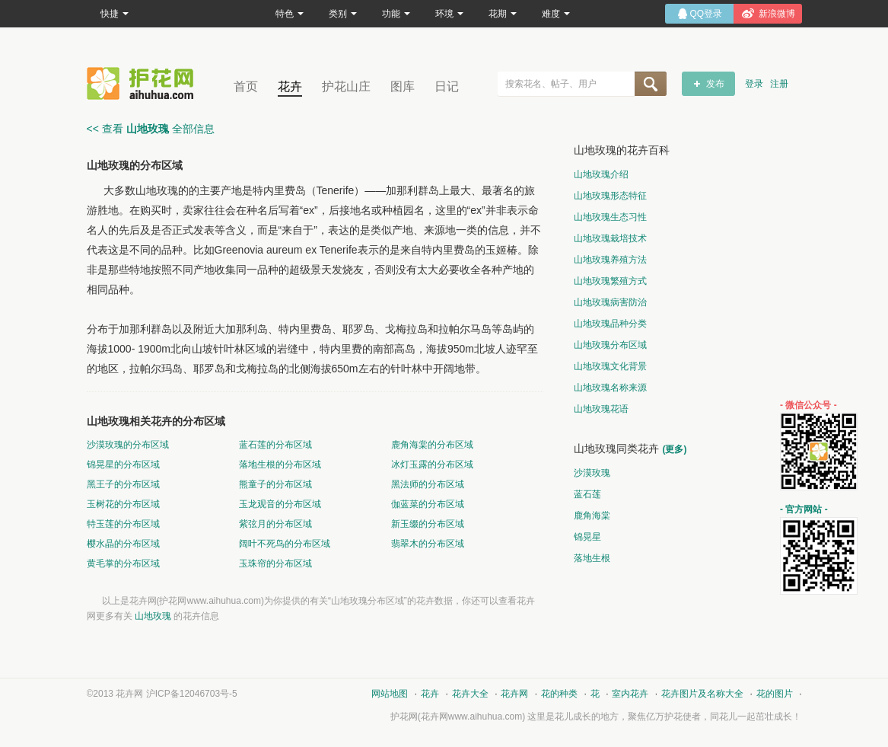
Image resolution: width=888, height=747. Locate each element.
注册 (779, 83)
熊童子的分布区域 (275, 484)
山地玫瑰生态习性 (610, 217)
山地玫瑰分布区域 (610, 345)
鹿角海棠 (592, 515)
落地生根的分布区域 (280, 464)
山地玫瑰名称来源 (610, 387)
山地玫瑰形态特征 (610, 195)
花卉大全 (470, 693)
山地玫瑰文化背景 (610, 366)
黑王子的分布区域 (123, 484)
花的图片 (774, 693)
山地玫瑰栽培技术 (610, 238)
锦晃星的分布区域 (123, 464)
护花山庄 (346, 86)
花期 (503, 13)
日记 (446, 86)
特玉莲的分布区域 (123, 524)
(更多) (675, 449)
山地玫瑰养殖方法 (610, 259)
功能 (396, 13)
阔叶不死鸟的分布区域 (284, 543)
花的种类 (559, 693)
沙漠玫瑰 (592, 473)
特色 (289, 13)
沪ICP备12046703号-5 (191, 693)
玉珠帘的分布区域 (275, 563)
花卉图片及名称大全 (702, 693)
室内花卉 (630, 693)
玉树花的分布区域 (123, 504)
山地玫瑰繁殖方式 (610, 281)
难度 (556, 13)
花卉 (290, 86)
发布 (715, 83)
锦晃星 (587, 537)
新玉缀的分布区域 (427, 524)
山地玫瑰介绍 (601, 174)
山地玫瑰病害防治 (610, 302)
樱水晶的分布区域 (123, 543)
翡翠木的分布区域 (427, 543)
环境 (449, 13)
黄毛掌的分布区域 (123, 563)
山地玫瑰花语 (601, 409)
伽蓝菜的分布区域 (427, 504)
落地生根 (592, 558)
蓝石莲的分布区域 (275, 444)
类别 (343, 13)
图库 (402, 86)
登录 (754, 83)
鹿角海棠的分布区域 (432, 444)
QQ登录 (706, 13)
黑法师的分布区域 (427, 484)
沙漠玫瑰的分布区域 (128, 444)
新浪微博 (777, 13)
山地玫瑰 (153, 616)
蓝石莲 (587, 494)
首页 (246, 86)
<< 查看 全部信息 (151, 129)
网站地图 (389, 693)
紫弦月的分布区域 (275, 524)
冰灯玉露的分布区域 (432, 464)
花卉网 (144, 83)
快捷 (114, 13)
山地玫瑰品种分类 (610, 323)
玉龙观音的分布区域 (280, 504)
